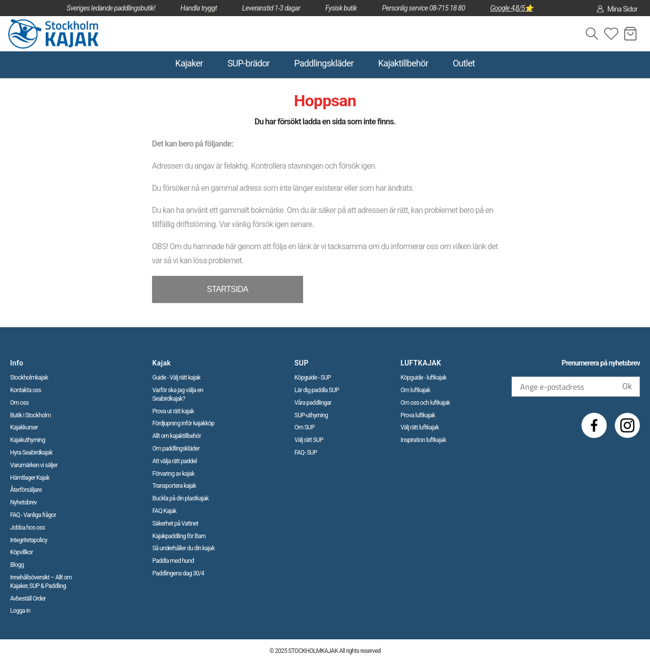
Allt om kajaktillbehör (176, 435)
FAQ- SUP (306, 452)
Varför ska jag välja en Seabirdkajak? (177, 394)
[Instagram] (627, 425)
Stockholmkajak (29, 377)
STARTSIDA (227, 289)
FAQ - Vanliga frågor (33, 515)
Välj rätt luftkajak (420, 427)
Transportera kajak (174, 485)
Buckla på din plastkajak (180, 498)
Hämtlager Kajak (29, 477)
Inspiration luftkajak (423, 440)
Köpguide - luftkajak (424, 377)
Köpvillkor (21, 552)
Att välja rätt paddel (174, 461)
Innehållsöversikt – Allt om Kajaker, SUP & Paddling (41, 582)
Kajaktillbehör (403, 63)
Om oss (19, 402)
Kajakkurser (24, 427)
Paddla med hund (173, 560)
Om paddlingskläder (175, 448)
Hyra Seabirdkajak (31, 452)
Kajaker (189, 63)
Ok (627, 386)
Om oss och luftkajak (425, 402)
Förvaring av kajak (173, 473)
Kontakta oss (25, 390)
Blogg (17, 564)
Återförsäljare (26, 489)
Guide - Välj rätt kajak (176, 377)
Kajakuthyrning (27, 440)
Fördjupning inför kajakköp (183, 423)
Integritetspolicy (28, 540)
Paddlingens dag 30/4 (178, 573)
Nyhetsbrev (23, 502)
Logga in (20, 610)
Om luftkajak (415, 390)
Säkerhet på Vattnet (175, 523)
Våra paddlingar (313, 402)
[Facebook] (594, 425)
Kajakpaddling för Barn (178, 536)
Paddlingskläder (323, 63)
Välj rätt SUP (309, 440)
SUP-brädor (249, 63)
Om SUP (305, 427)
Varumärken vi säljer (33, 465)
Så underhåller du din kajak (183, 548)
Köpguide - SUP (313, 377)
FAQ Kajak (164, 510)
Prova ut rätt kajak (173, 411)
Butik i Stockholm (30, 415)
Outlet (464, 63)
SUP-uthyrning (311, 415)
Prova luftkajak (418, 415)
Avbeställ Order (28, 598)
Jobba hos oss (27, 527)
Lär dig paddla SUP (317, 390)
